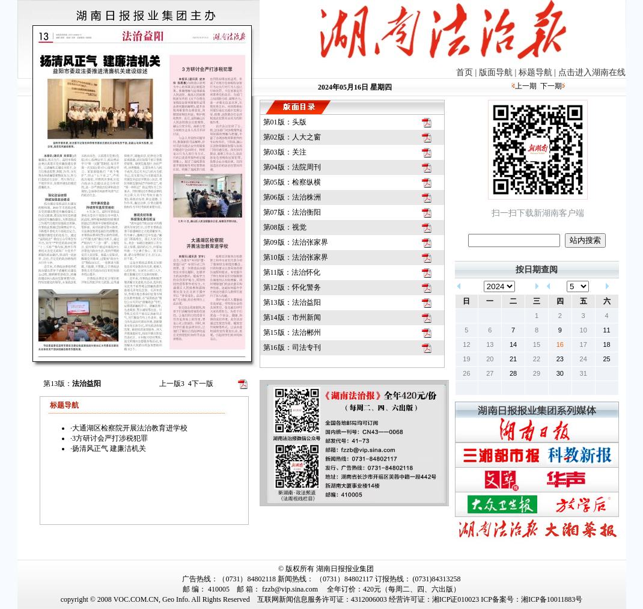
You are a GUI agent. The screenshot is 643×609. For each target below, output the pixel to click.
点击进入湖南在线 (592, 72)
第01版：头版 (284, 122)
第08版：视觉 (284, 227)
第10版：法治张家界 (295, 257)
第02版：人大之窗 (292, 137)
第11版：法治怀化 (292, 272)
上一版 (171, 383)
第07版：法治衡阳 (292, 212)
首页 (464, 72)
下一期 (551, 86)
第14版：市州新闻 (292, 317)
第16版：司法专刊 (292, 347)
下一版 (200, 383)
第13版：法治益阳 (292, 302)
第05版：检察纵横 (292, 182)
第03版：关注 (284, 152)
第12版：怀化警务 (292, 287)
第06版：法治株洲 (292, 197)
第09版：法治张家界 (295, 242)
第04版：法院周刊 (292, 167)
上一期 (526, 86)
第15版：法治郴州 (292, 332)
